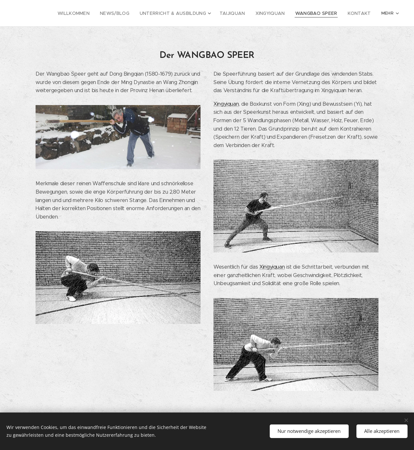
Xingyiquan (226, 104)
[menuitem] (68, 13)
